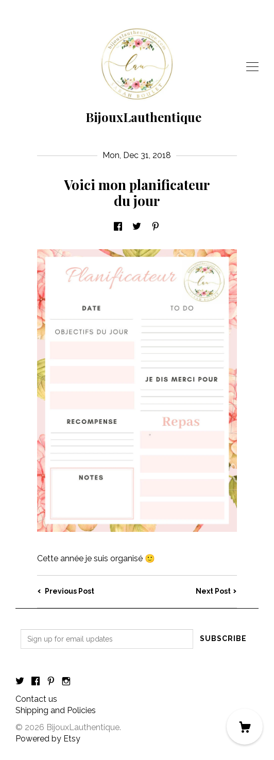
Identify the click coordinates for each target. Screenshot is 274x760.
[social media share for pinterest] (155, 227)
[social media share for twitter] (136, 227)
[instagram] (66, 682)
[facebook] (35, 682)
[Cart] (245, 727)
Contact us (36, 699)
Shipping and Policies (55, 710)
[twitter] (19, 682)
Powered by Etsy (47, 739)
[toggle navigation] (252, 67)
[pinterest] (51, 682)
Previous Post (65, 591)
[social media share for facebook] (118, 227)
